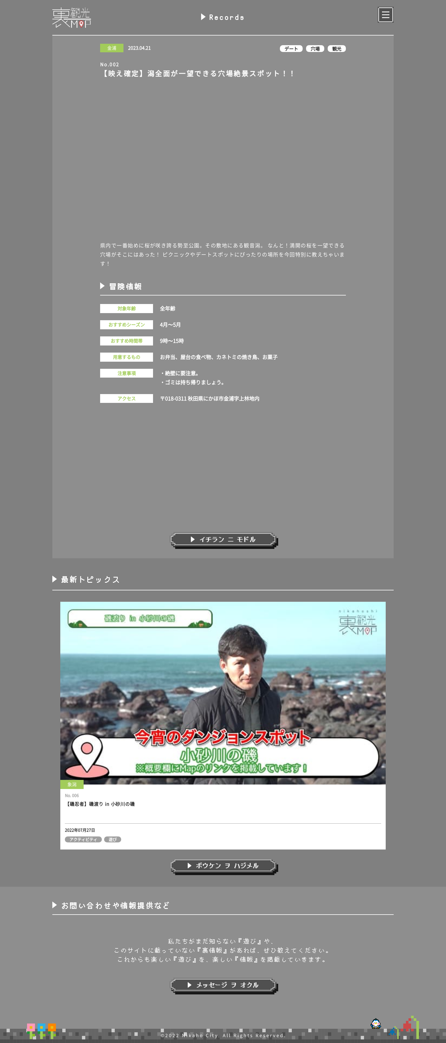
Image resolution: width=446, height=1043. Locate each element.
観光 (336, 48)
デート (291, 48)
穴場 (315, 48)
